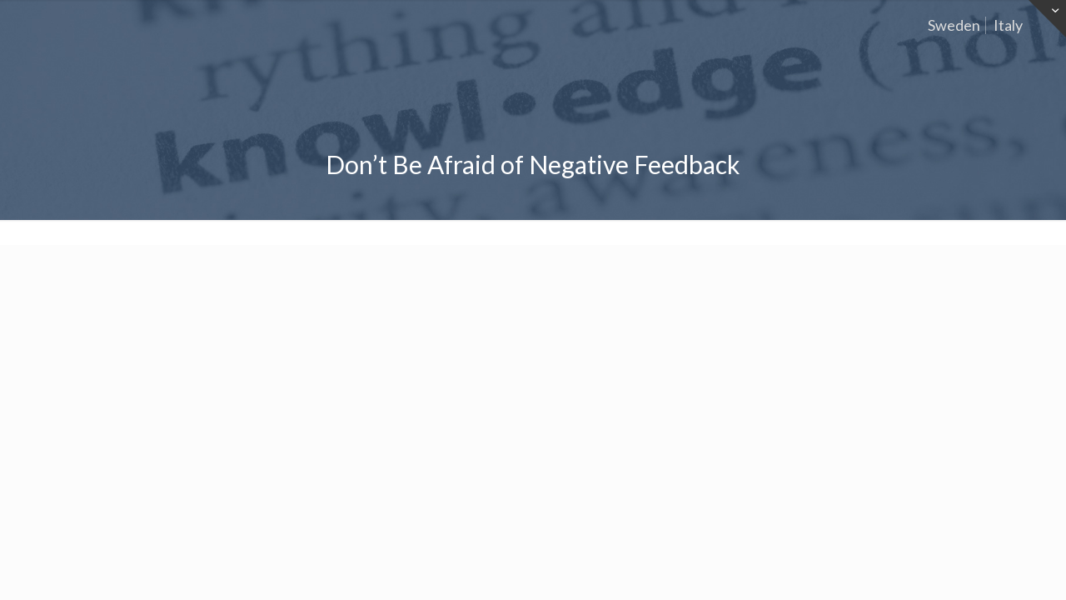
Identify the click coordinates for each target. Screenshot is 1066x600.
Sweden (954, 25)
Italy (1008, 25)
